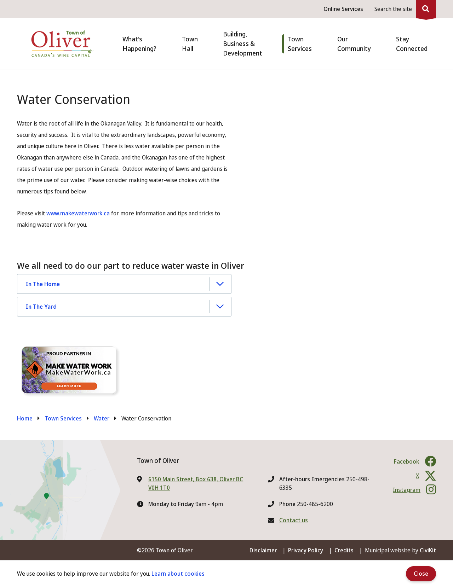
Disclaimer (263, 550)
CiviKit (428, 550)
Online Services (343, 9)
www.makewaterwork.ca (78, 213)
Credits (344, 550)
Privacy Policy (305, 550)
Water (101, 418)
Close (421, 573)
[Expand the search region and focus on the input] (404, 9)
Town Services (63, 418)
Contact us (293, 520)
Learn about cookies (178, 573)
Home (25, 418)
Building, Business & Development (242, 43)
